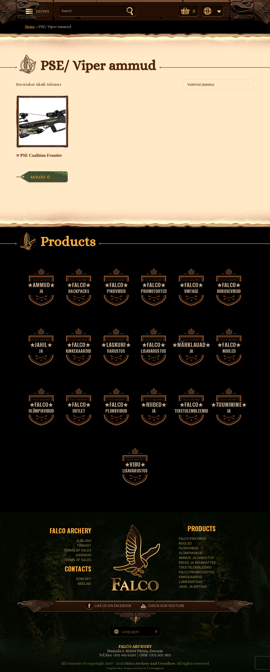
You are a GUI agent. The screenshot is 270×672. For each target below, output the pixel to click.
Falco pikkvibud (192, 539)
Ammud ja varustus (196, 558)
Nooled (185, 543)
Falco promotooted (197, 572)
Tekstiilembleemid (195, 567)
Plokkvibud (189, 548)
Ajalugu (84, 541)
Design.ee (157, 668)
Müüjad (84, 584)
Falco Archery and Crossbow (150, 663)
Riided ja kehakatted (197, 563)
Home (30, 27)
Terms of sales (77, 550)
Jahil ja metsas (193, 587)
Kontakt (83, 579)
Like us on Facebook (147, 11)
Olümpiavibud (190, 553)
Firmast (84, 546)
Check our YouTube (165, 11)
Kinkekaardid (190, 577)
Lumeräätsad (190, 582)
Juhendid (83, 555)
